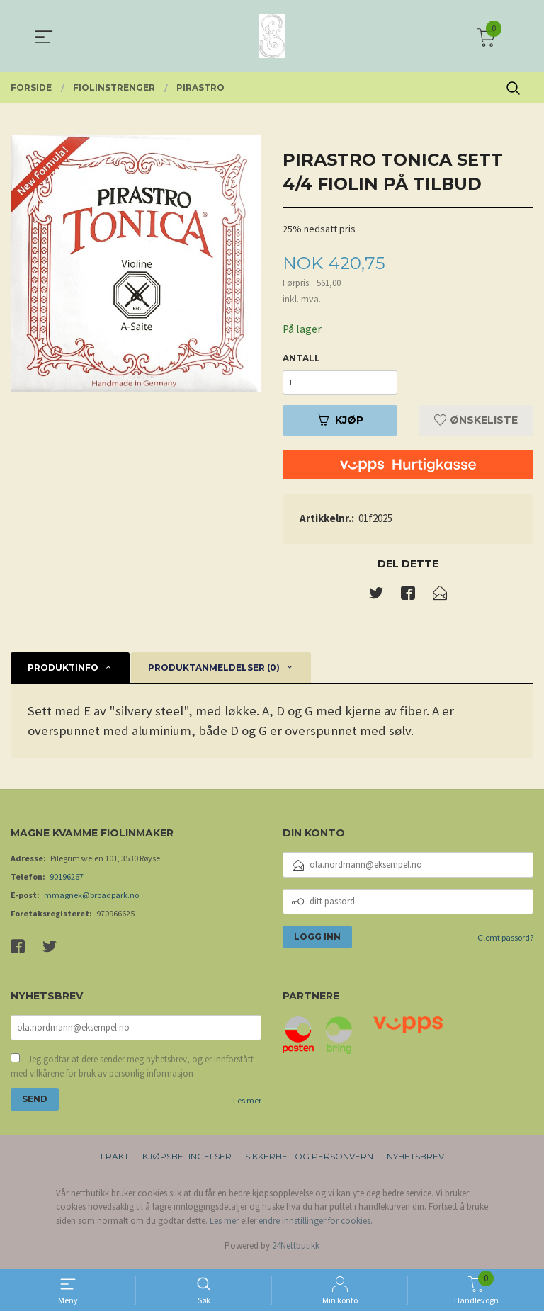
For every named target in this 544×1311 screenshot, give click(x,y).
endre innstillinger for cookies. (316, 1225)
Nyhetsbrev (415, 1160)
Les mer (247, 1104)
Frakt (115, 1160)
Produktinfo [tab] (63, 671)
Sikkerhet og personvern (309, 1160)
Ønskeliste (476, 422)
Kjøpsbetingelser (187, 1160)
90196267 (67, 880)
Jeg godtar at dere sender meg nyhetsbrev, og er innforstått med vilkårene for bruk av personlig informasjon (132, 1070)
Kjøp (340, 422)
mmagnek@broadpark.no (91, 898)
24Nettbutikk (295, 1250)
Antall (301, 358)
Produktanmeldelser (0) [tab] (214, 671)
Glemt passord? (505, 941)
